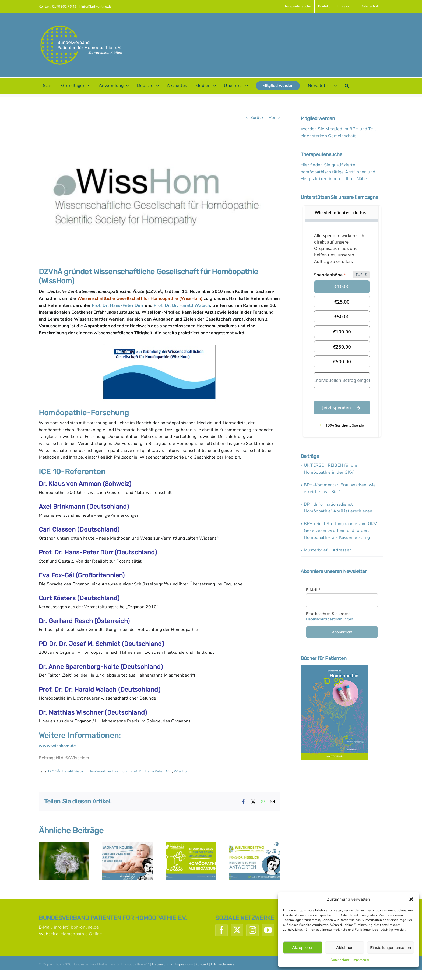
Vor (272, 118)
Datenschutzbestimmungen (329, 619)
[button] (411, 899)
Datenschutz (340, 960)
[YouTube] (268, 930)
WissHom (182, 771)
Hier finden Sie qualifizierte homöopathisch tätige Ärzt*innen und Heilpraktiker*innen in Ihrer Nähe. (338, 172)
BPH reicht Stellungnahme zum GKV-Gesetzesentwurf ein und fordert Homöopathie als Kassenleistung (341, 530)
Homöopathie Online (81, 934)
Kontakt (201, 964)
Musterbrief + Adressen (328, 550)
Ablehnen (344, 947)
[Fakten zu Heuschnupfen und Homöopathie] (64, 845)
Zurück (256, 118)
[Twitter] (237, 930)
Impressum (361, 960)
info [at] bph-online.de (76, 927)
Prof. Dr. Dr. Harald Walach (182, 305)
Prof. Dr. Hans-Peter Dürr (118, 305)
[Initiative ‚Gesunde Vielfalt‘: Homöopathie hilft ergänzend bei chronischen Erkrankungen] (191, 845)
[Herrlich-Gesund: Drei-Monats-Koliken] (127, 845)
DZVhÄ (54, 771)
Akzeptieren (302, 947)
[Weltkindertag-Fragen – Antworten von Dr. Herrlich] (254, 845)
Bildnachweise (223, 964)
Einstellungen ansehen (390, 947)
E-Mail (313, 589)
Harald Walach (74, 771)
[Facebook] (221, 930)
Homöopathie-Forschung (108, 771)
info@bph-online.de (96, 6)
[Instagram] (252, 930)
